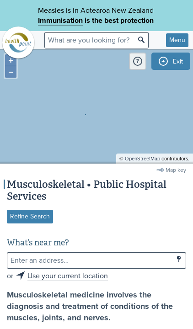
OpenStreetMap (142, 159)
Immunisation (60, 20)
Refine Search (30, 216)
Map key (176, 170)
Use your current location (67, 276)
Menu (177, 40)
